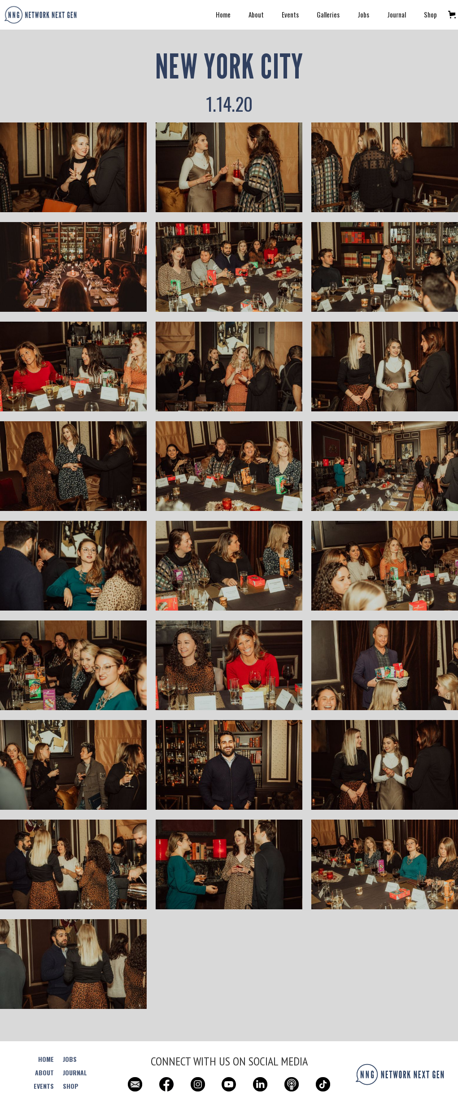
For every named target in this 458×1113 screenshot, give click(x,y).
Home (223, 14)
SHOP (71, 1086)
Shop (430, 14)
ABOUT (44, 1072)
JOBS (70, 1059)
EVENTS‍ (44, 1086)
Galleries (328, 14)
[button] (452, 15)
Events (290, 14)
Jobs (363, 14)
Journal (396, 14)
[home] (40, 14)
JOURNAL (75, 1072)
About (256, 14)
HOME (46, 1059)
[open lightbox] (73, 172)
